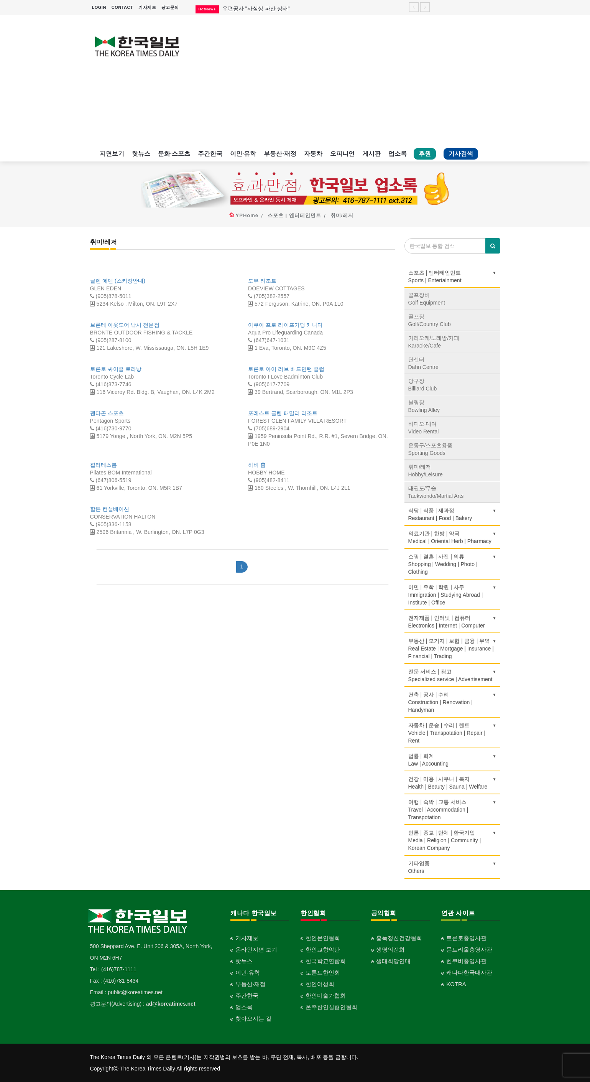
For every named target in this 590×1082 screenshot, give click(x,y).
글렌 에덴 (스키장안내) (117, 281)
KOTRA (456, 984)
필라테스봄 (103, 465)
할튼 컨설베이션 (110, 509)
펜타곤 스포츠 (107, 413)
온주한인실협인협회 (331, 1007)
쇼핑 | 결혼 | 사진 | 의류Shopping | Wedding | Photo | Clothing (452, 564)
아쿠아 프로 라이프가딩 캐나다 (285, 325)
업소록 (397, 153)
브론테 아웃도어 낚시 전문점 (124, 325)
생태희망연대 (393, 961)
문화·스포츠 (174, 153)
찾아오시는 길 (253, 1018)
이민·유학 (243, 153)
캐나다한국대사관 (469, 972)
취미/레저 (342, 215)
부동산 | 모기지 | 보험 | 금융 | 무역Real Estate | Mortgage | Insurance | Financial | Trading (452, 648)
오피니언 (342, 153)
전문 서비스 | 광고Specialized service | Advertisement (452, 675)
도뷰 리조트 (262, 281)
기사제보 (147, 7)
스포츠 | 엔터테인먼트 (294, 215)
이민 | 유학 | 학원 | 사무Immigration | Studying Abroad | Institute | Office (452, 595)
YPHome (247, 215)
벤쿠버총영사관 (466, 961)
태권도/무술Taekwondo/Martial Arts (436, 492)
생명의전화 (390, 949)
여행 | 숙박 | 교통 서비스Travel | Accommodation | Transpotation (452, 809)
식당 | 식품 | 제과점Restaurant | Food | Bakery (452, 514)
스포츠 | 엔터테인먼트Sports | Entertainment (452, 276)
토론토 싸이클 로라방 (116, 369)
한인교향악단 (323, 949)
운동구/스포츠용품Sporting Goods (430, 449)
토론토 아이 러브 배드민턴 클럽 (286, 369)
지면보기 (112, 153)
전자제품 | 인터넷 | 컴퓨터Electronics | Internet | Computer (452, 622)
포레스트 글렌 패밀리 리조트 (282, 413)
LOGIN (99, 7)
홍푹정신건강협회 (399, 938)
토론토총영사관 (466, 938)
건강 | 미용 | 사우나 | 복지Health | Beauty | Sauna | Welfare (452, 783)
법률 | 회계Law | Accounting (452, 760)
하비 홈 (257, 465)
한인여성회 (320, 984)
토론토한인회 (323, 972)
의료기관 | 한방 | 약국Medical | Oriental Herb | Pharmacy (452, 537)
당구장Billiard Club (422, 385)
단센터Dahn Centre (423, 363)
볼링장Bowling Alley (424, 406)
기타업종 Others (452, 867)
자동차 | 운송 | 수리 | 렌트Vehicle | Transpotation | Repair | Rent (452, 733)
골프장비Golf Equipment (426, 299)
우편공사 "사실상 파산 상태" (256, 8)
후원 (425, 153)
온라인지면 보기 (256, 949)
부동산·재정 (280, 153)
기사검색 (461, 153)
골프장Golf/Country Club (429, 320)
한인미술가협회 (326, 995)
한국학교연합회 (326, 961)
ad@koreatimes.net (171, 1004)
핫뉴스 (141, 153)
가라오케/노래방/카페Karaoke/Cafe (434, 342)
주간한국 (210, 153)
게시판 (371, 153)
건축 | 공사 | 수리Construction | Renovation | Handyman (452, 702)
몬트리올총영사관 (469, 949)
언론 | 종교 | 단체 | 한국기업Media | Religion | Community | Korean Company (452, 840)
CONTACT (122, 7)
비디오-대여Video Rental (423, 428)
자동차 (313, 153)
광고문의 (170, 7)
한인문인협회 (323, 938)
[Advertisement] (348, 80)
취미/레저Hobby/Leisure (425, 471)
